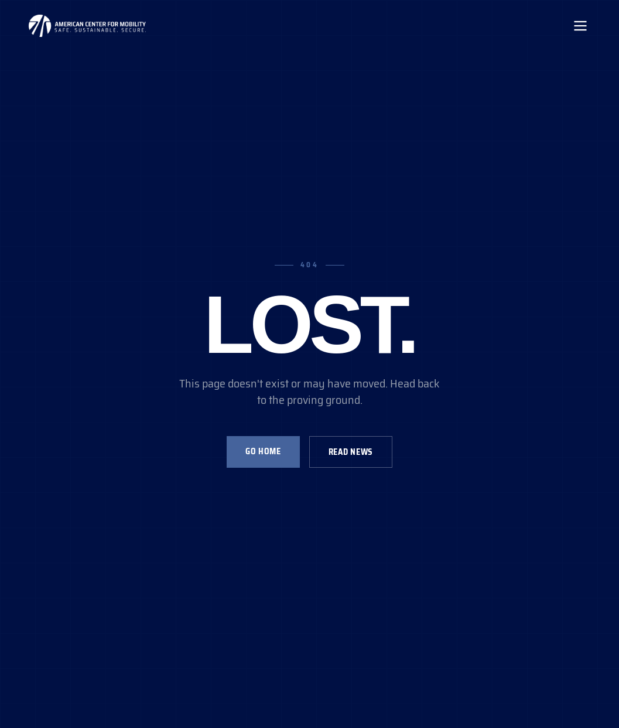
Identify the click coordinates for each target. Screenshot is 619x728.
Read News (351, 451)
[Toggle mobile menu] (580, 25)
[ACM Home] (87, 26)
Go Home (263, 451)
